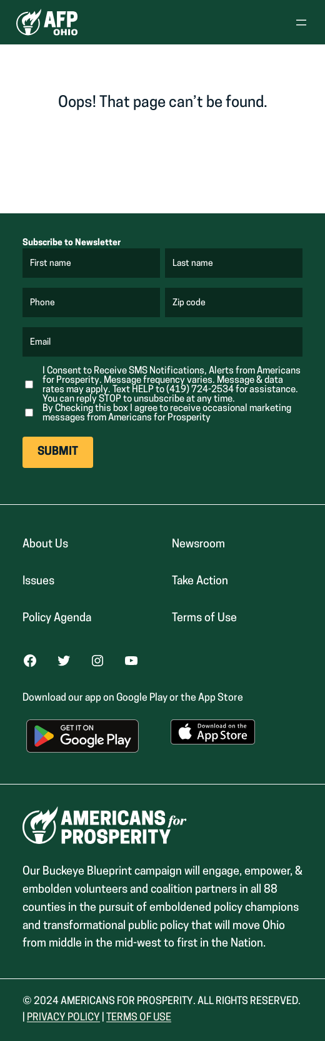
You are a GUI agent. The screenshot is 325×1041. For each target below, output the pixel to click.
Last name (193, 264)
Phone (42, 303)
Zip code (189, 303)
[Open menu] (301, 22)
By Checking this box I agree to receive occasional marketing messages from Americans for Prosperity (166, 413)
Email (41, 342)
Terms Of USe (138, 1018)
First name (51, 264)
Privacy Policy (63, 1018)
